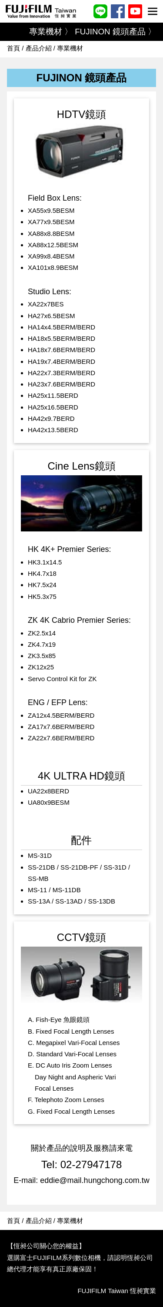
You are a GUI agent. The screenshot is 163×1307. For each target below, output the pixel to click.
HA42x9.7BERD (51, 418)
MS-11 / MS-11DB (54, 890)
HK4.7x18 (42, 573)
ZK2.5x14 (42, 633)
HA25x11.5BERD (53, 395)
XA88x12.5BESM (53, 245)
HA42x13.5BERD (53, 429)
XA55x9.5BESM (51, 210)
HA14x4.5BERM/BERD (61, 327)
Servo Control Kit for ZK (62, 678)
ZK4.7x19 (42, 644)
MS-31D (40, 855)
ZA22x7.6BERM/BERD (61, 738)
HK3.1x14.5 (45, 562)
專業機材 (70, 48)
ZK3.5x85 (42, 655)
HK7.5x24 (42, 584)
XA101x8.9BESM (53, 267)
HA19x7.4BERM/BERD (61, 361)
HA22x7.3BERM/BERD (61, 372)
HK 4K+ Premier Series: (69, 549)
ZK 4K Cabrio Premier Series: (79, 620)
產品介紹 (39, 48)
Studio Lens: (49, 291)
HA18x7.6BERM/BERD (61, 349)
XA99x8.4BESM (51, 256)
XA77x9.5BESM (51, 221)
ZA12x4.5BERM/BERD (61, 715)
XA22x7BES (46, 304)
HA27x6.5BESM (51, 315)
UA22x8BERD (48, 791)
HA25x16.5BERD (53, 407)
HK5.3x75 (42, 596)
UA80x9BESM (49, 802)
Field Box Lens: (55, 198)
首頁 (13, 48)
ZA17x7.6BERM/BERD (61, 726)
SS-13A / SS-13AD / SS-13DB (71, 901)
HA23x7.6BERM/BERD (61, 384)
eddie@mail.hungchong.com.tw (94, 1180)
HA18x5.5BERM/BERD (61, 338)
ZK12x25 (41, 667)
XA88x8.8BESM (51, 233)
